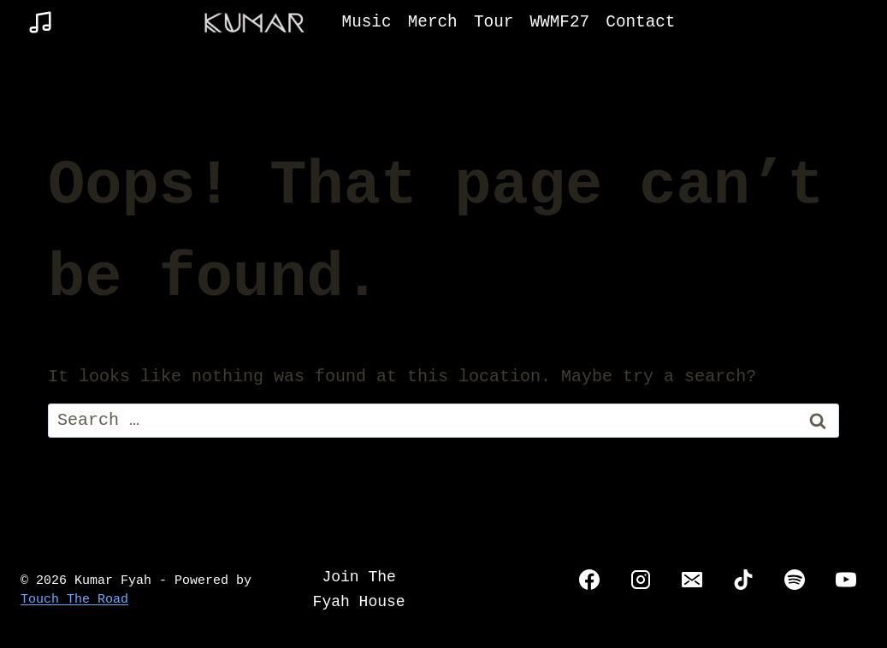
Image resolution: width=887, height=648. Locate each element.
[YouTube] (845, 579)
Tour (493, 22)
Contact (640, 22)
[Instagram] (640, 579)
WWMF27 (559, 22)
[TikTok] (743, 579)
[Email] (692, 579)
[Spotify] (794, 579)
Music (367, 22)
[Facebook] (589, 579)
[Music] (40, 22)
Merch (433, 22)
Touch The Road (74, 599)
